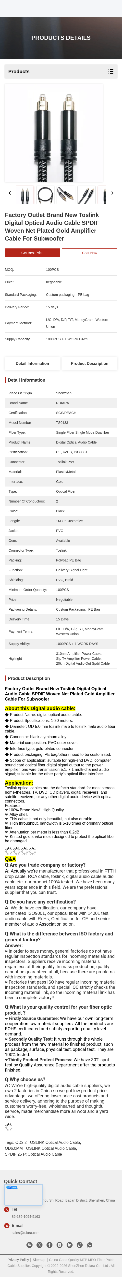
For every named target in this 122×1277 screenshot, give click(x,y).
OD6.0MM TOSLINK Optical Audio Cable (40, 1148)
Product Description (89, 363)
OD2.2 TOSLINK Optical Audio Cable (47, 1142)
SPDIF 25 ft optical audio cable (33, 1154)
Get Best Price (35, 253)
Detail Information (32, 363)
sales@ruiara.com (25, 1233)
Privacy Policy (18, 1260)
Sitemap (39, 1260)
